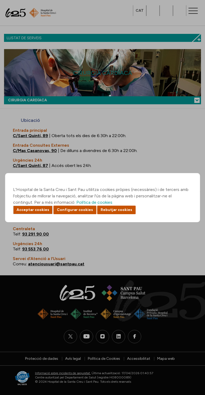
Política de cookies (94, 202)
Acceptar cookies (33, 210)
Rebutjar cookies (116, 210)
